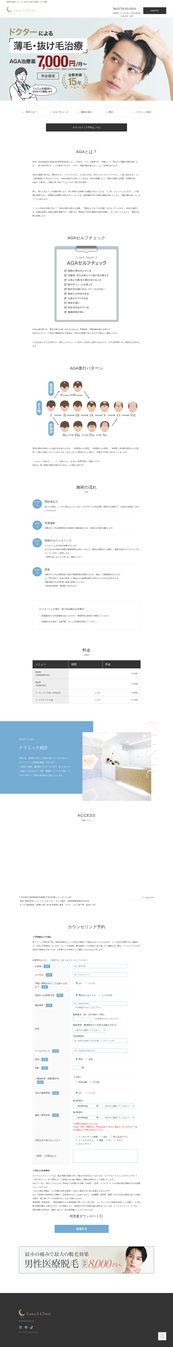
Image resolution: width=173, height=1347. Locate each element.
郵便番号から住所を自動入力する (100, 1025)
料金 (111, 112)
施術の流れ (86, 112)
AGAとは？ (31, 112)
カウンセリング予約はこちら (86, 127)
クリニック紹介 (144, 112)
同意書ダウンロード (84, 1216)
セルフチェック (60, 112)
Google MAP (149, 898)
